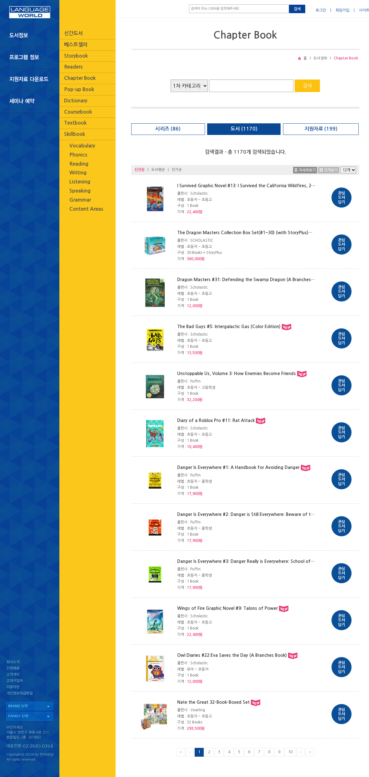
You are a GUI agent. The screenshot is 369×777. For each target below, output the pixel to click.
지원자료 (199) (320, 128)
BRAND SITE (18, 706)
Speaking (80, 190)
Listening (79, 181)
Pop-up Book (79, 89)
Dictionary (75, 100)
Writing (78, 172)
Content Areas (86, 209)
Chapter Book (80, 78)
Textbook (75, 123)
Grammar (80, 200)
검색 (297, 9)
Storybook (76, 56)
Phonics (78, 154)
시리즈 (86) (168, 128)
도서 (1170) (244, 128)
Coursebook (78, 112)
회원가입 (342, 10)
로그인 (321, 10)
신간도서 (73, 33)
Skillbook (74, 134)
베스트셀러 (75, 44)
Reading (78, 164)
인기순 (177, 170)
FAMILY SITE (18, 716)
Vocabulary (82, 145)
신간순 (139, 170)
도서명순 (158, 170)
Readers (73, 66)
